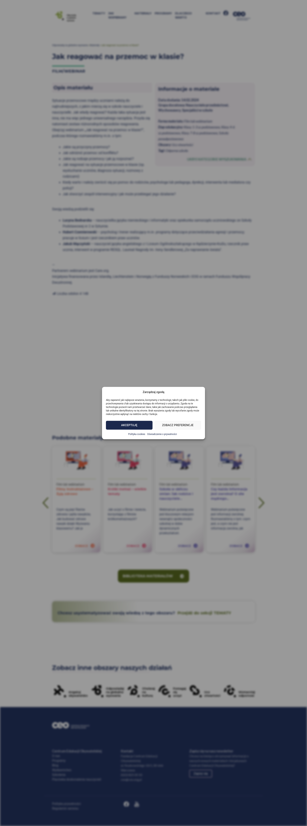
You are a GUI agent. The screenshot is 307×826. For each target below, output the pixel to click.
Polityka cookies (136, 434)
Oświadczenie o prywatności (162, 434)
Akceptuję (129, 425)
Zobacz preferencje (177, 425)
